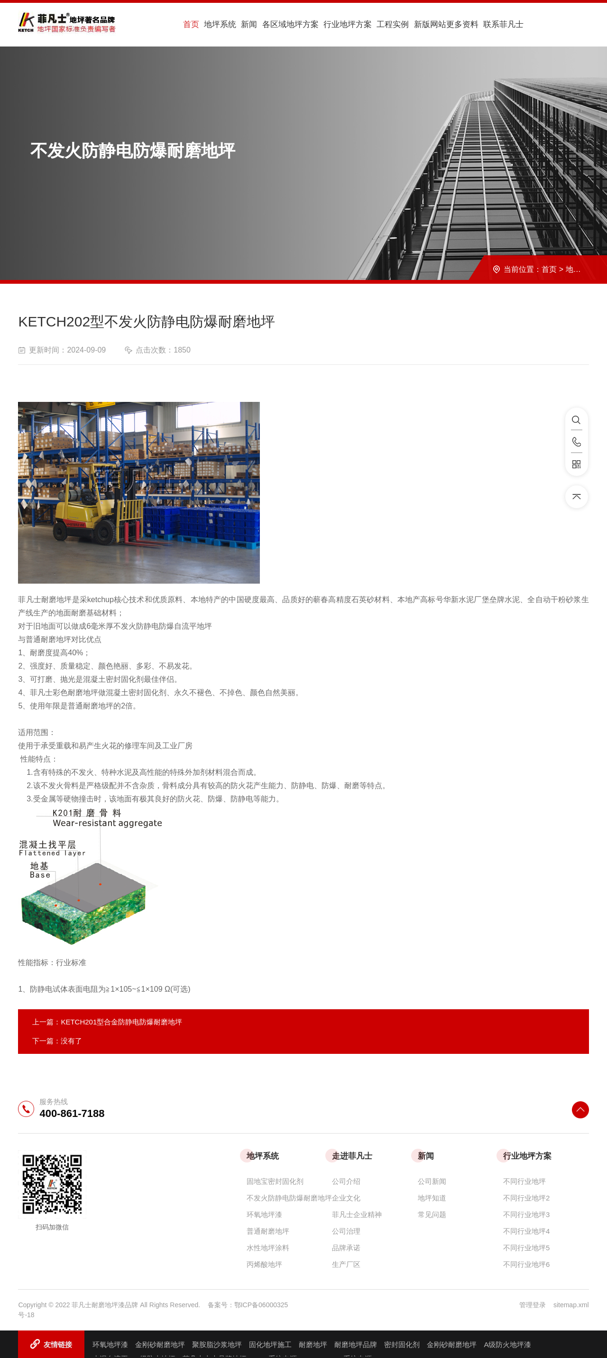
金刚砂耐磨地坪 (160, 1343)
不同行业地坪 (524, 1180)
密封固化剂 (402, 1343)
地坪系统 (212, 24)
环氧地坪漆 (264, 1213)
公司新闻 (432, 1180)
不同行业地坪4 (526, 1230)
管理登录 (532, 1304)
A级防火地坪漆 (507, 1343)
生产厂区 (346, 1263)
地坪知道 (432, 1197)
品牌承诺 (346, 1247)
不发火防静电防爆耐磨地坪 (289, 1197)
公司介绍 (346, 1180)
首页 (186, 24)
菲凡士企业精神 (357, 1213)
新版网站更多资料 (425, 24)
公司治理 (346, 1230)
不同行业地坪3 (526, 1213)
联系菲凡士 (481, 24)
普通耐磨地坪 (268, 1230)
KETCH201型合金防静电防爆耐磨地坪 (121, 1021)
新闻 (237, 24)
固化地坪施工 (270, 1343)
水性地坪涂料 (268, 1247)
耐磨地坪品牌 (355, 1343)
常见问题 (432, 1213)
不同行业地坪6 (526, 1263)
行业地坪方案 (331, 24)
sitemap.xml (571, 1304)
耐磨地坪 (313, 1343)
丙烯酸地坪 (264, 1263)
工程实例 (374, 24)
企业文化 (346, 1197)
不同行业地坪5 (526, 1247)
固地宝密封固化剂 (275, 1180)
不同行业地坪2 (526, 1197)
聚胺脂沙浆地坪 (217, 1343)
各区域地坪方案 (276, 24)
